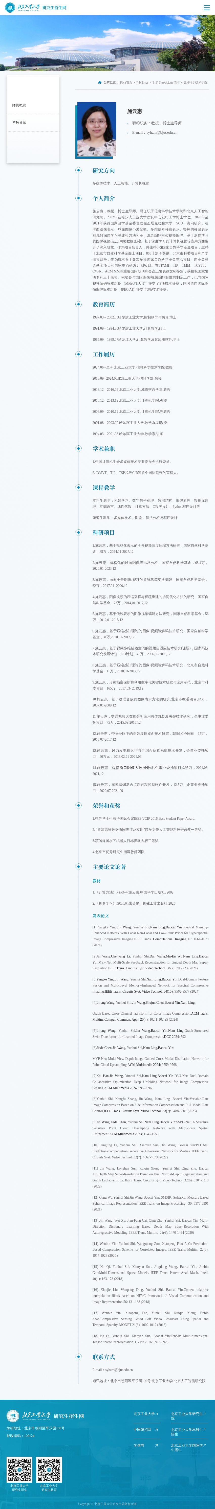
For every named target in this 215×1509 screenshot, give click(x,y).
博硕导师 (19, 123)
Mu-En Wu (174, 956)
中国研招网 (142, 1430)
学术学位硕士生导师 (165, 82)
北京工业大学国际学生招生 (187, 1448)
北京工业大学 (144, 1414)
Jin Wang (124, 927)
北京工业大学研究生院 (187, 1416)
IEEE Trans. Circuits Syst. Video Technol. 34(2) (141, 968)
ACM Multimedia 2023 (125, 1134)
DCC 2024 (171, 1037)
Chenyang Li (120, 956)
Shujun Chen (155, 1002)
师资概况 (19, 105)
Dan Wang (157, 956)
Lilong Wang (105, 1002)
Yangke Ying (105, 979)
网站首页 (126, 82)
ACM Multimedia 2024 (143, 1065)
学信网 (139, 1445)
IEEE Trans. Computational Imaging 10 (162, 939)
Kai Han (102, 1076)
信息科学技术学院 (195, 82)
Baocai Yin (174, 927)
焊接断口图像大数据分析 (133, 768)
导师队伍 (142, 82)
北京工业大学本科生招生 (187, 1432)
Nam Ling (157, 927)
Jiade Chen (104, 1048)
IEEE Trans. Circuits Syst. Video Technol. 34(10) (139, 991)
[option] (107, 43)
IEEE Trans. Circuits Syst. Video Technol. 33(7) (137, 1111)
